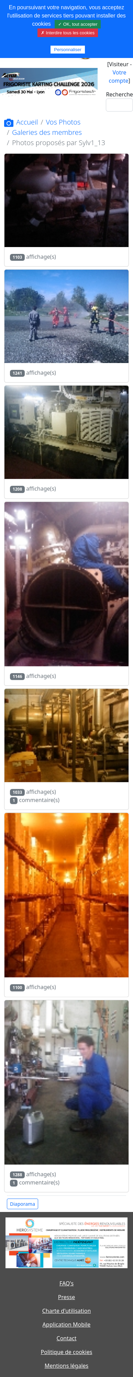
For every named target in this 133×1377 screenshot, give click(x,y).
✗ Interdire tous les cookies (68, 32)
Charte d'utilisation (66, 1311)
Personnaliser (67, 49)
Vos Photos (63, 122)
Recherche (119, 94)
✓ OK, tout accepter (77, 24)
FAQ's (66, 1283)
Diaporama (22, 1204)
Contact (67, 1338)
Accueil (21, 122)
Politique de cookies (66, 1352)
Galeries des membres (47, 132)
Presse (66, 1297)
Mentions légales (67, 1365)
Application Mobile (67, 1324)
